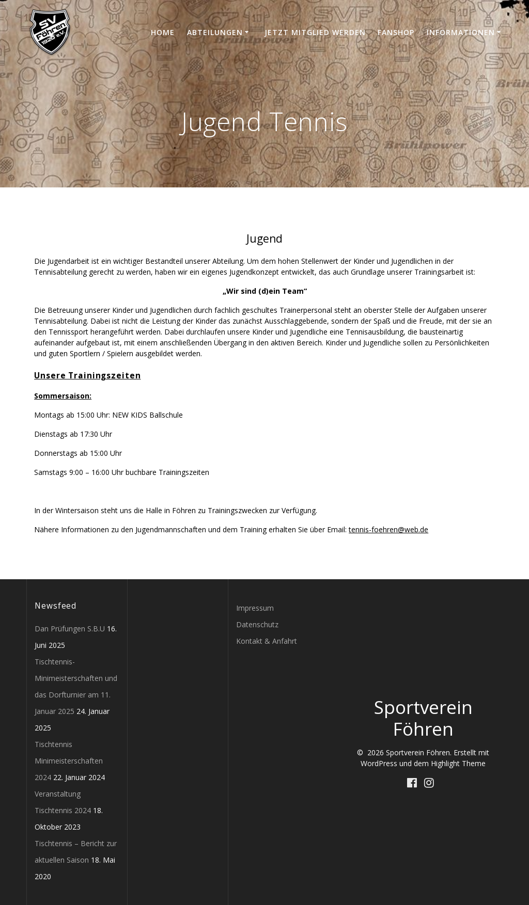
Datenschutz (257, 624)
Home (163, 32)
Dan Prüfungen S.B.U (70, 628)
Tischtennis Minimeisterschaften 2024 (69, 760)
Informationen (461, 32)
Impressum (255, 608)
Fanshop (396, 32)
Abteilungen (215, 32)
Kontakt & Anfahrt (266, 641)
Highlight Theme (458, 763)
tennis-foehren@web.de (388, 529)
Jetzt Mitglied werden (315, 32)
